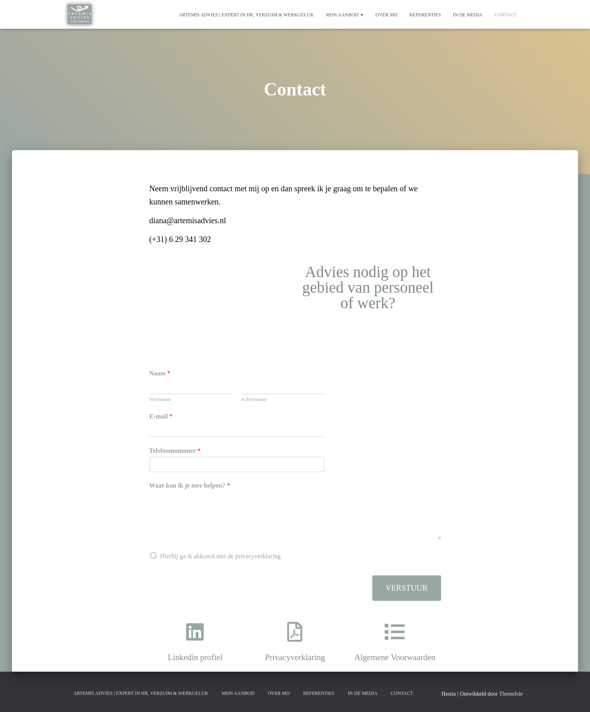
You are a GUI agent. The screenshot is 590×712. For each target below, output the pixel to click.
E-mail (161, 416)
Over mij (386, 15)
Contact (506, 15)
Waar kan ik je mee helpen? (189, 485)
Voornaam (160, 399)
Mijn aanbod (345, 15)
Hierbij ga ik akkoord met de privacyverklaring (220, 556)
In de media (468, 15)
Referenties (425, 15)
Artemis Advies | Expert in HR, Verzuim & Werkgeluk (246, 15)
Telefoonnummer (175, 450)
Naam (160, 373)
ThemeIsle (510, 694)
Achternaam (253, 399)
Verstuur (406, 587)
